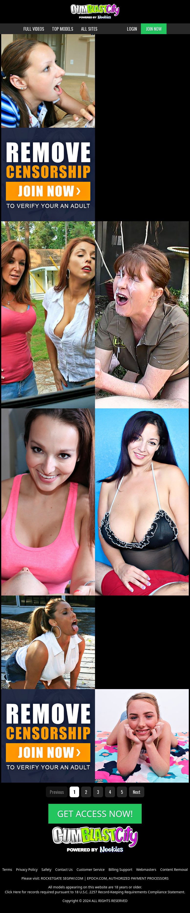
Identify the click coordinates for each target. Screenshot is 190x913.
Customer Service (91, 869)
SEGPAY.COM (73, 878)
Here (17, 892)
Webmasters (146, 869)
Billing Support (120, 869)
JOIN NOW (154, 29)
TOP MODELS (62, 29)
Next (136, 792)
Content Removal (174, 869)
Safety (46, 869)
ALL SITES (89, 29)
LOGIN (132, 29)
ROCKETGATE (51, 878)
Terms (7, 869)
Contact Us (64, 869)
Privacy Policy (26, 869)
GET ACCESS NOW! (95, 814)
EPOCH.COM (97, 878)
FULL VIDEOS (33, 29)
